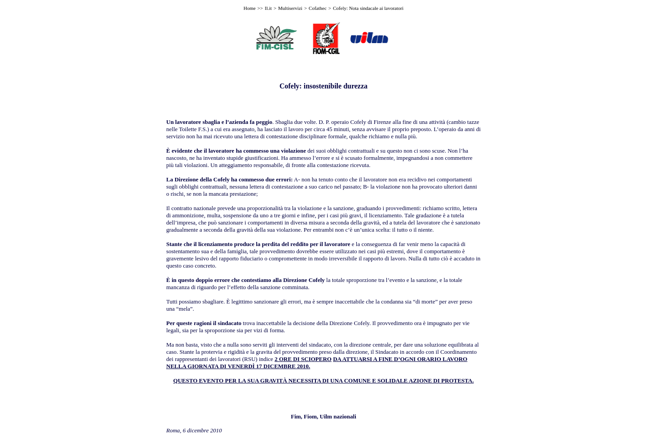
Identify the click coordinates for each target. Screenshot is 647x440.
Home (250, 8)
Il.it (268, 8)
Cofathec (318, 8)
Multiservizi (290, 8)
